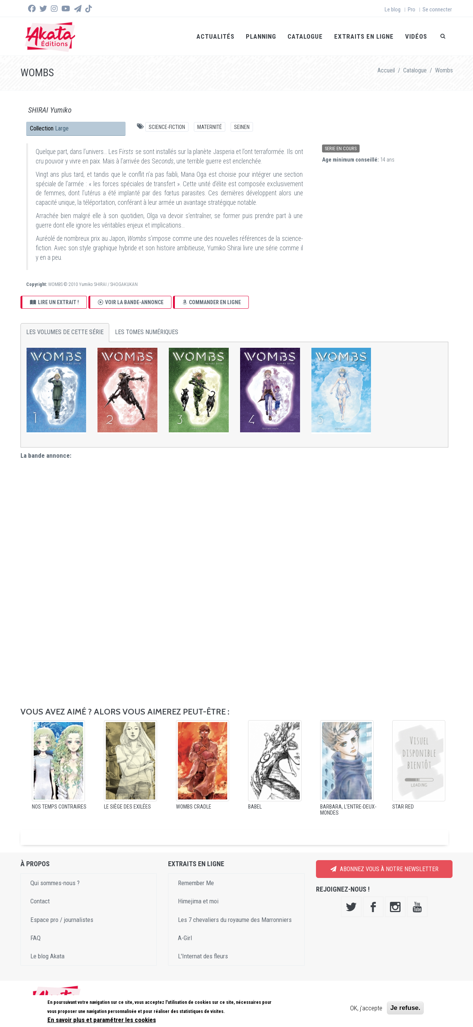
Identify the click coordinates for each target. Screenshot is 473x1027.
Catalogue (305, 36)
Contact (40, 901)
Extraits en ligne (364, 36)
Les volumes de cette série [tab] (65, 331)
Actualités (215, 36)
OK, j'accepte (366, 1008)
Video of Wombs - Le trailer (234, 580)
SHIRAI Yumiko (50, 109)
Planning (261, 36)
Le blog (393, 9)
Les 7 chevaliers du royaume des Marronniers (235, 919)
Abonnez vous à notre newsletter (384, 868)
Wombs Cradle (193, 806)
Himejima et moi (198, 901)
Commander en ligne (211, 301)
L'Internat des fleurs (203, 955)
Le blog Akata (47, 955)
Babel (255, 806)
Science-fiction (167, 127)
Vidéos (416, 36)
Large (62, 128)
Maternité (209, 127)
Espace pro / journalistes (61, 919)
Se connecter (437, 9)
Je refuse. (405, 1007)
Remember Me (196, 882)
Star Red (403, 806)
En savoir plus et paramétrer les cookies (101, 1020)
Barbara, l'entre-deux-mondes (348, 809)
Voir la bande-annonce (130, 301)
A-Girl (185, 937)
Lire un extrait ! (54, 301)
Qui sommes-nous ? (55, 882)
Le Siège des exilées (127, 806)
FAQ (35, 937)
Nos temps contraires (59, 806)
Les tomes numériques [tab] (146, 331)
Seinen (242, 127)
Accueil (386, 70)
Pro (411, 9)
